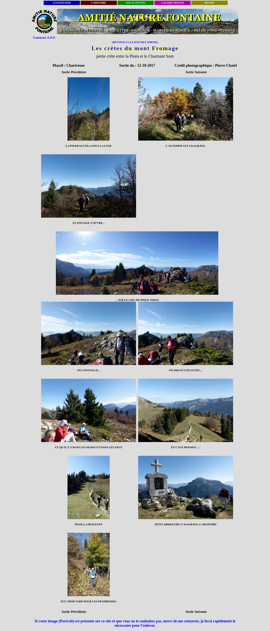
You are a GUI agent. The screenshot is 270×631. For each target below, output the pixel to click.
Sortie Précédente (74, 72)
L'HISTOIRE (98, 2)
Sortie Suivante (196, 72)
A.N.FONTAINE (62, 2)
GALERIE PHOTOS (172, 2)
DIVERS (209, 2)
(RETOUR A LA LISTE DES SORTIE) (135, 42)
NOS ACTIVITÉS (135, 2)
